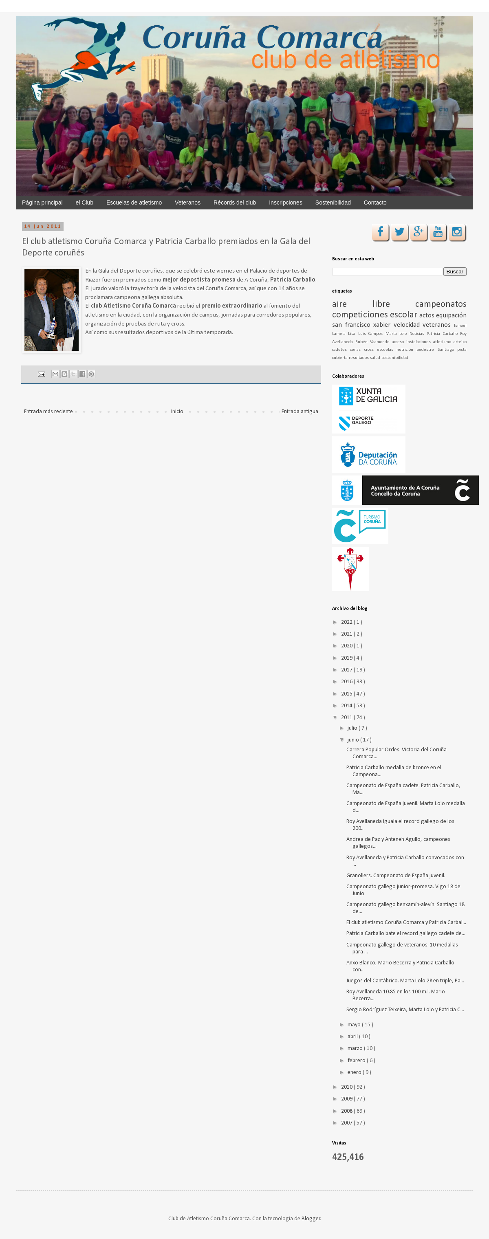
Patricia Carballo (443, 334)
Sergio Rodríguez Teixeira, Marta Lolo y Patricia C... (405, 1010)
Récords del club (235, 202)
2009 (347, 1099)
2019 (347, 658)
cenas (357, 350)
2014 (347, 706)
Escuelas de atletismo (134, 202)
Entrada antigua (300, 412)
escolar (404, 315)
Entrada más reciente (48, 412)
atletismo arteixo (450, 342)
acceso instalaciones (412, 342)
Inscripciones (285, 202)
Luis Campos (371, 334)
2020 (347, 646)
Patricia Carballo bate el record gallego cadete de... (405, 934)
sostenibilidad (394, 358)
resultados (359, 358)
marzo (356, 1048)
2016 (347, 682)
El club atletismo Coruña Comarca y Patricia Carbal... (406, 923)
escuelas (386, 350)
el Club (85, 202)
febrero (357, 1061)
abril (353, 1037)
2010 (347, 1087)
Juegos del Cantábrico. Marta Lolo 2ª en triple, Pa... (405, 981)
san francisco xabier (363, 324)
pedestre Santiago (436, 350)
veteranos (438, 324)
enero (355, 1073)
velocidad (408, 324)
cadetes (341, 350)
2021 (347, 634)
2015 (347, 694)
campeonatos (441, 304)
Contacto (375, 202)
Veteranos (187, 202)
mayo (355, 1025)
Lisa (353, 334)
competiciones (361, 315)
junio (354, 740)
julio (353, 728)
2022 (347, 622)
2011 (347, 718)
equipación (451, 315)
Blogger (311, 1219)
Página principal (42, 202)
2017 (347, 670)
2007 (347, 1123)
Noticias (418, 334)
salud (375, 358)
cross (370, 350)
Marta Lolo (397, 334)
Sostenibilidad (333, 202)
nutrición (406, 350)
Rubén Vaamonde (373, 342)
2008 (347, 1111)
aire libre (373, 304)
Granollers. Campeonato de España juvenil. (395, 876)
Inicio (177, 412)
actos (427, 315)
